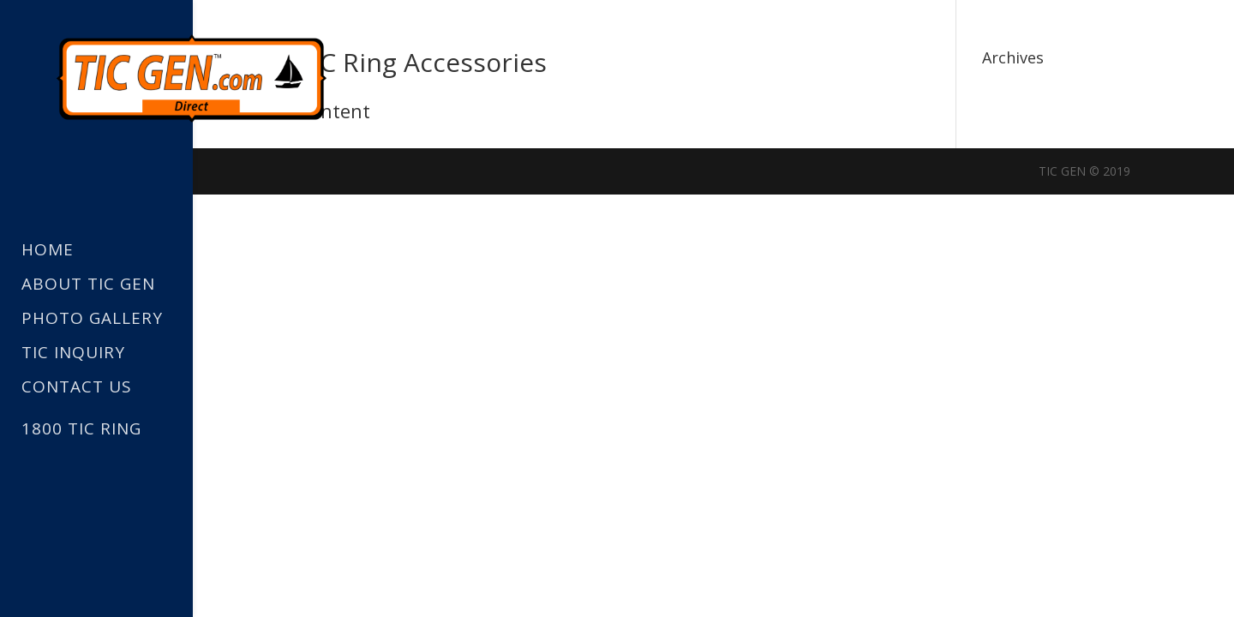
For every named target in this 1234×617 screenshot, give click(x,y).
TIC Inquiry (73, 353)
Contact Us (76, 388)
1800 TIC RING (81, 428)
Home (47, 251)
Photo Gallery (92, 319)
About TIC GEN (88, 285)
